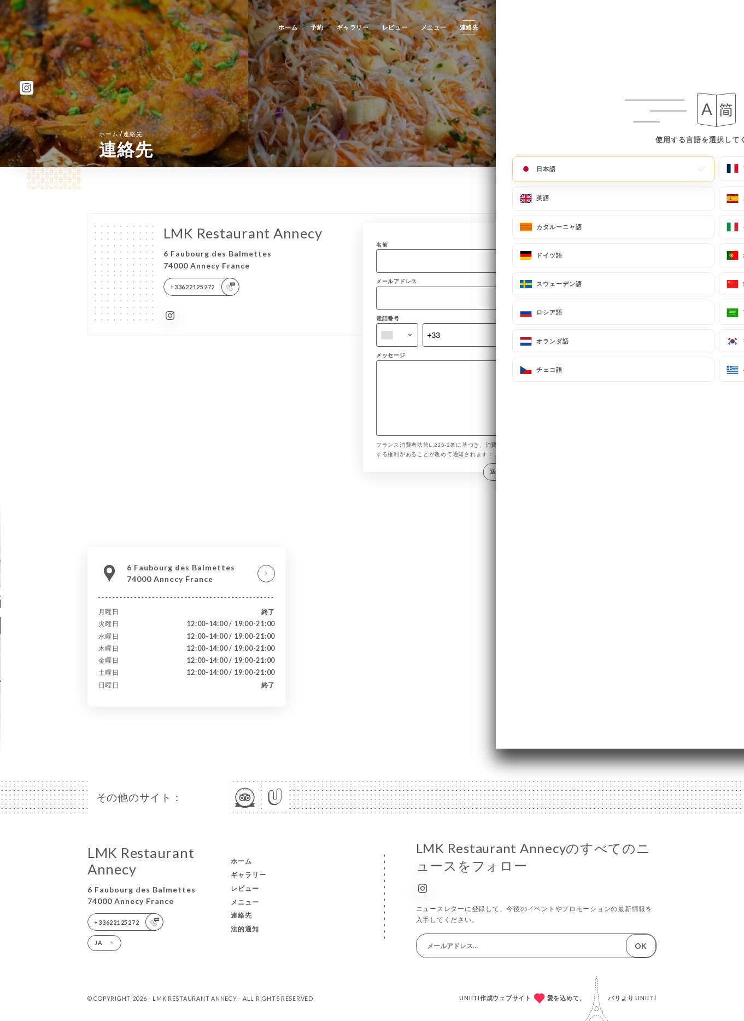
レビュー (395, 27)
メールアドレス (396, 281)
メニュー (434, 27)
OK (641, 945)
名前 (382, 244)
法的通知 (245, 929)
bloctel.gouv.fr (516, 465)
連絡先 (469, 27)
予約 (317, 27)
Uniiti (646, 997)
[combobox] (397, 335)
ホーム (287, 27)
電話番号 (388, 318)
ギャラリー (353, 27)
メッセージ (391, 355)
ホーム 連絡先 (120, 134)
